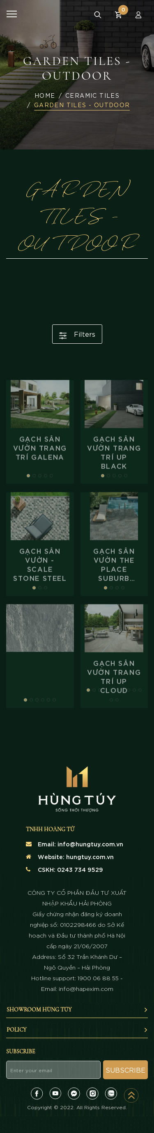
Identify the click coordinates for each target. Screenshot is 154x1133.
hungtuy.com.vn (90, 856)
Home (44, 95)
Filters (77, 334)
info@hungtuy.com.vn (90, 844)
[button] (28, 500)
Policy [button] (77, 1029)
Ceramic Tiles (92, 95)
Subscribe (125, 1069)
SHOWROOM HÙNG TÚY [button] (77, 1009)
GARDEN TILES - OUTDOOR (82, 104)
